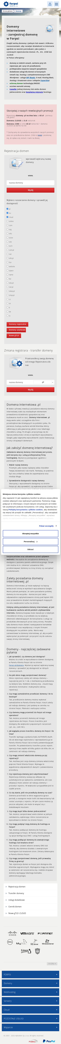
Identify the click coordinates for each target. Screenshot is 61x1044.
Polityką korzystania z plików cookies (25, 510)
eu (9, 213)
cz (9, 299)
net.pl (10, 287)
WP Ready (30, 77)
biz (9, 279)
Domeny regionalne (17, 324)
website (11, 266)
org (9, 229)
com (9, 225)
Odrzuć (30, 549)
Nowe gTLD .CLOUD (15, 913)
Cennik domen (13, 906)
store (10, 238)
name (10, 275)
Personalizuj (30, 541)
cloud (10, 217)
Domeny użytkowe (17, 330)
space (10, 270)
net (9, 254)
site (9, 242)
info (9, 233)
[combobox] (43, 382)
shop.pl (10, 295)
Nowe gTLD (14, 335)
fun (9, 262)
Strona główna (8, 11)
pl (8, 209)
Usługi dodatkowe (15, 900)
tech (9, 246)
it (8, 307)
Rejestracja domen (15, 886)
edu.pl (10, 283)
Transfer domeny (14, 893)
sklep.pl (11, 291)
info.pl (10, 258)
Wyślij (30, 190)
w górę (52, 964)
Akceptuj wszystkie (30, 534)
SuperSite (44, 80)
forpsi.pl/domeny (16, 665)
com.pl (10, 250)
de (9, 311)
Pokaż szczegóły (46, 526)
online (10, 221)
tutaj (40, 135)
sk (9, 303)
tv (8, 316)
